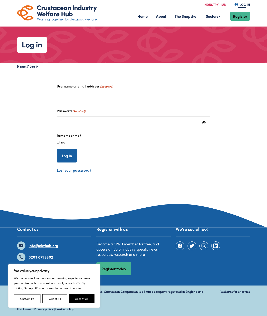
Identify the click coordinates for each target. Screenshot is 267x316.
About (161, 16)
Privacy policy (43, 309)
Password (71, 110)
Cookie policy (64, 309)
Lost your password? (74, 170)
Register (240, 16)
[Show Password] (204, 122)
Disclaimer (24, 309)
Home (142, 16)
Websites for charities (235, 291)
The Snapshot (186, 16)
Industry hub (215, 4)
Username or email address (85, 86)
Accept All (81, 299)
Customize (27, 299)
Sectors (212, 16)
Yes (62, 142)
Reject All (54, 299)
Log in (242, 4)
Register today (113, 268)
